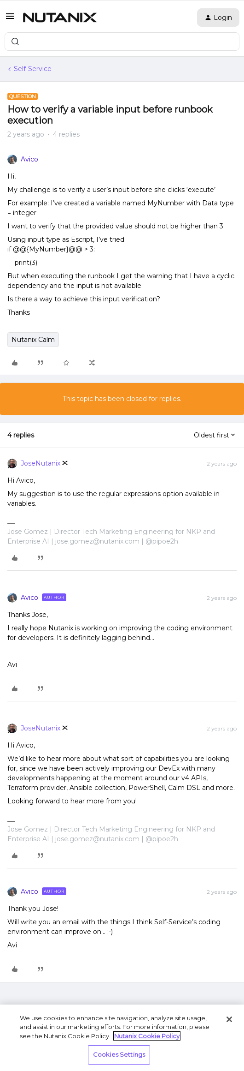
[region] (122, 1038)
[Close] (229, 1019)
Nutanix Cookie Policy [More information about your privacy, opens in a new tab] (147, 1036)
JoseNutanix (40, 463)
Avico (29, 159)
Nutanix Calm (33, 339)
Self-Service (33, 69)
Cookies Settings (119, 1054)
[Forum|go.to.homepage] (60, 17)
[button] (10, 19)
